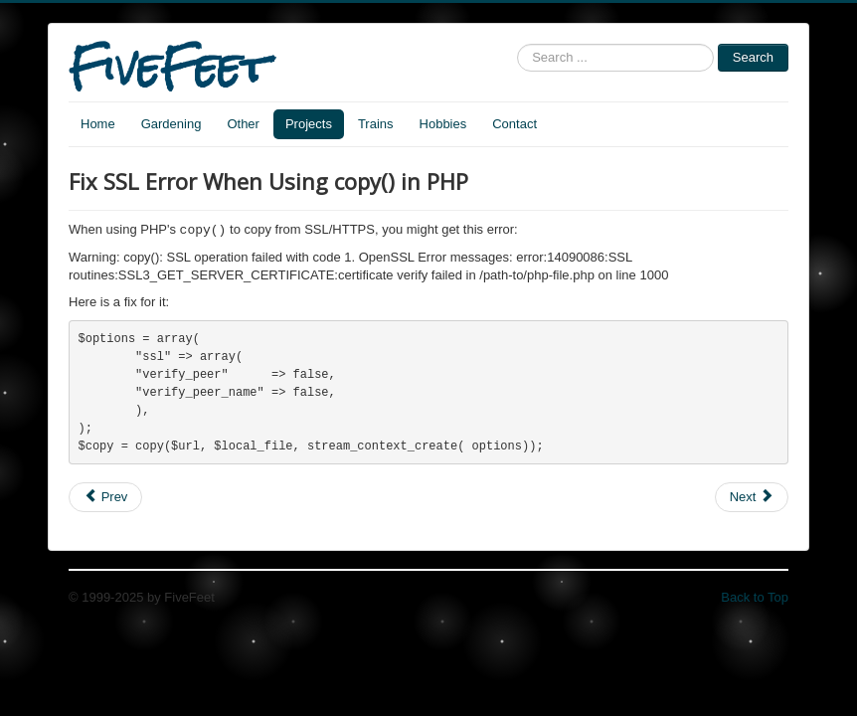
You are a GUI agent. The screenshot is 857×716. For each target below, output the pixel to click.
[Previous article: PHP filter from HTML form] (105, 504)
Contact (514, 123)
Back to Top (754, 604)
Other (243, 123)
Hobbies (443, 123)
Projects (308, 123)
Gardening (171, 123)
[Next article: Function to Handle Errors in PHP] (751, 504)
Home (98, 123)
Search (753, 57)
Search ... (517, 44)
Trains (376, 123)
